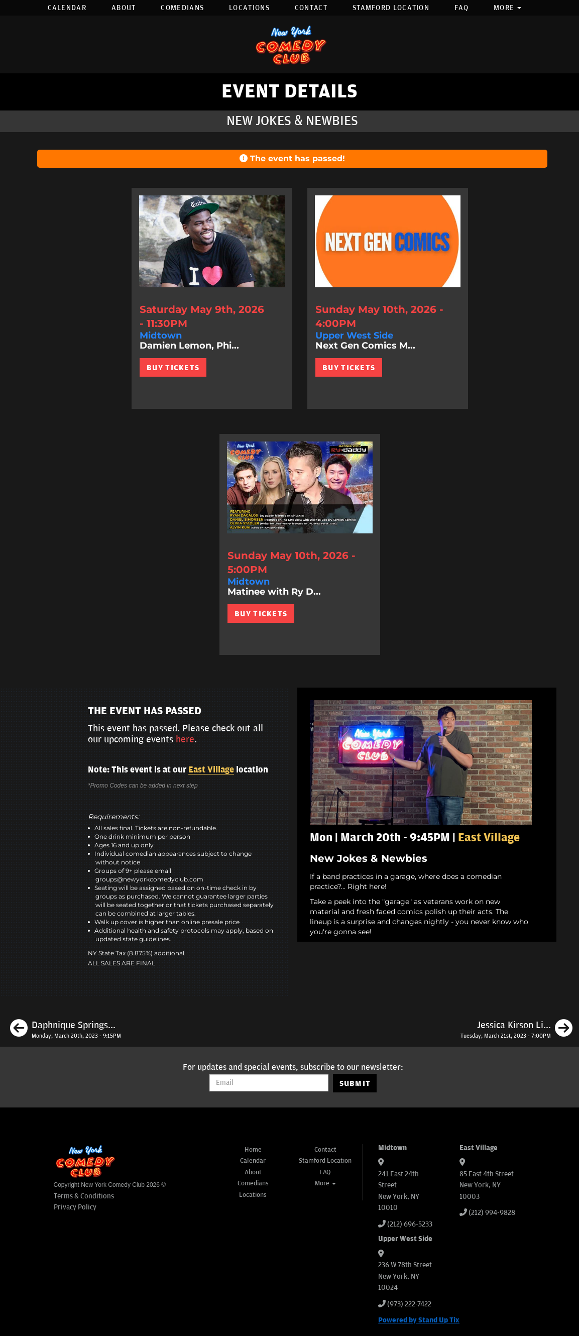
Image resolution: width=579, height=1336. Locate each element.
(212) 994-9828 (492, 1212)
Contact (311, 8)
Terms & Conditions (84, 1196)
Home (253, 1150)
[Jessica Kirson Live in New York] (516, 1029)
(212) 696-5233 (409, 1224)
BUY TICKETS (173, 367)
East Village (211, 770)
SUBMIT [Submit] (355, 1083)
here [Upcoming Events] (185, 739)
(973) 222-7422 (409, 1304)
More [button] (508, 8)
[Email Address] (268, 1082)
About (123, 8)
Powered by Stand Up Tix (418, 1320)
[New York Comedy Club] (289, 44)
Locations (249, 8)
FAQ (461, 8)
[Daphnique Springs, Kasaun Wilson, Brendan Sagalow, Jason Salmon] (65, 1029)
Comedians (182, 8)
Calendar (67, 8)
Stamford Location (391, 8)
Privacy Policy (75, 1207)
